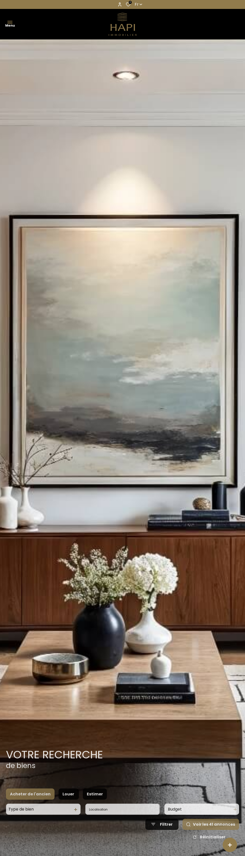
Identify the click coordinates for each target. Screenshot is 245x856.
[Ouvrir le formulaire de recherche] (162, 830)
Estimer (95, 800)
